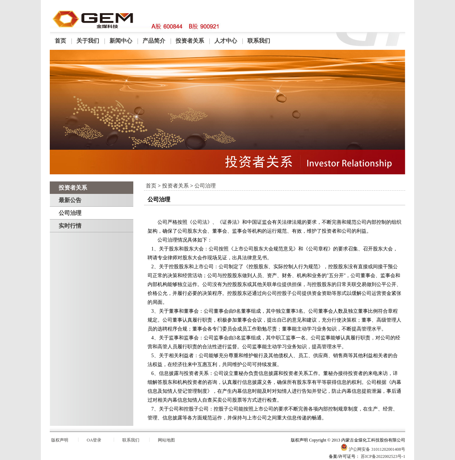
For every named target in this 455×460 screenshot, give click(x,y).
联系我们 (258, 41)
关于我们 (87, 41)
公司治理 (70, 213)
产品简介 (154, 41)
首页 (60, 41)
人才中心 (225, 41)
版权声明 (59, 440)
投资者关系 (190, 41)
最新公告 (70, 200)
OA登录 (94, 440)
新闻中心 (120, 41)
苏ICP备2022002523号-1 (383, 456)
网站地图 (166, 440)
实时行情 (70, 226)
